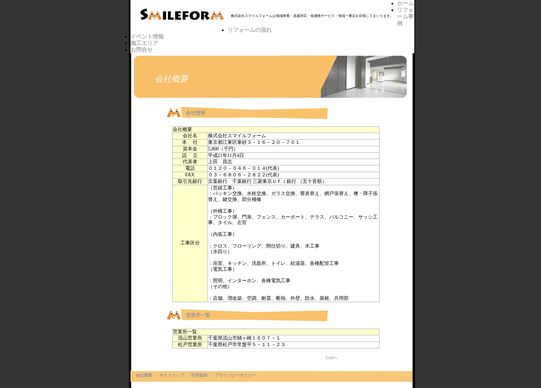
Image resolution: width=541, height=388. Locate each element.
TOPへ (331, 357)
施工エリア (144, 43)
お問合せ (141, 50)
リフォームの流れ (249, 30)
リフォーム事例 (405, 16)
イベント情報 (147, 36)
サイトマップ (171, 375)
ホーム (405, 3)
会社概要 (144, 375)
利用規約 (199, 375)
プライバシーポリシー (235, 375)
